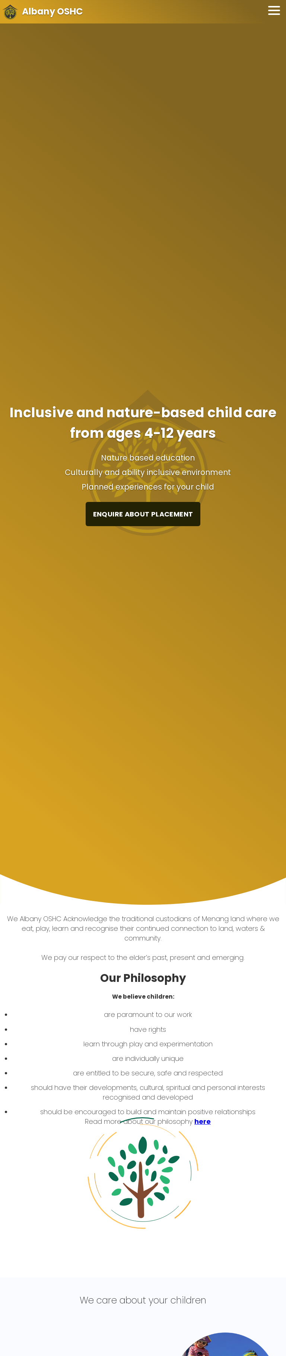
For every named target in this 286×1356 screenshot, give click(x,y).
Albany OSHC (52, 12)
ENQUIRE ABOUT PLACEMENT (143, 514)
